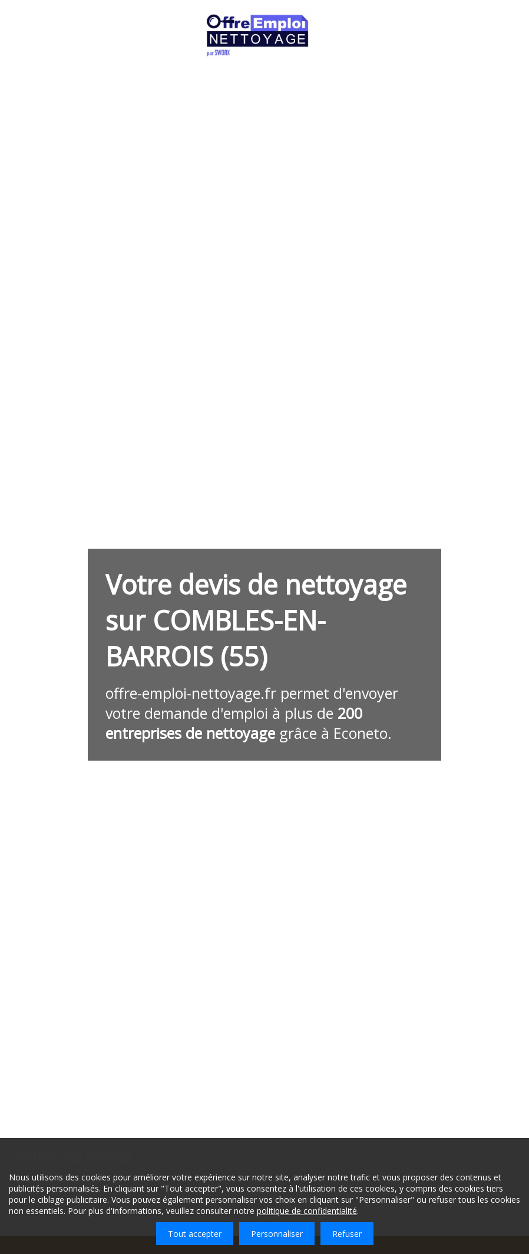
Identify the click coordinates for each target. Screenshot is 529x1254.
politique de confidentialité (307, 1210)
